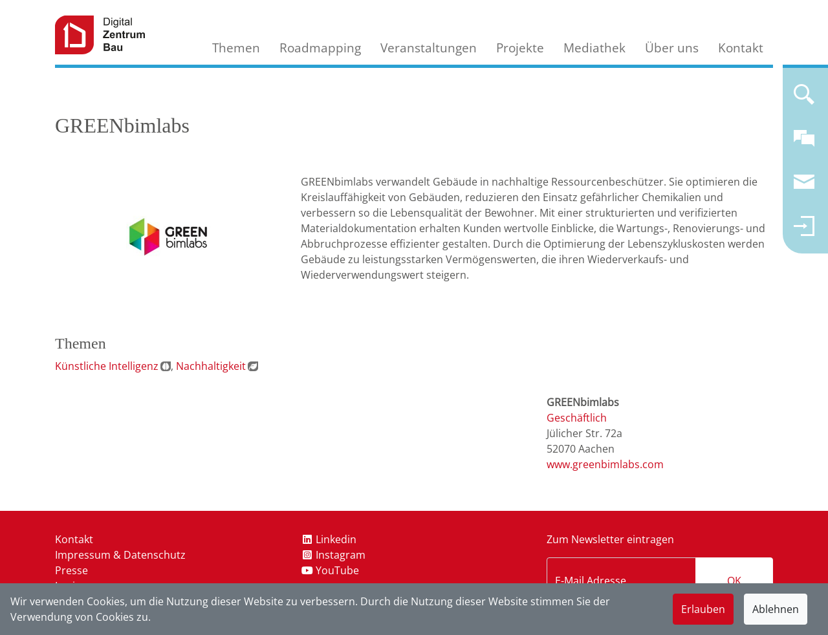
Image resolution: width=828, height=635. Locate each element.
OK (734, 581)
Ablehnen (775, 609)
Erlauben (703, 609)
